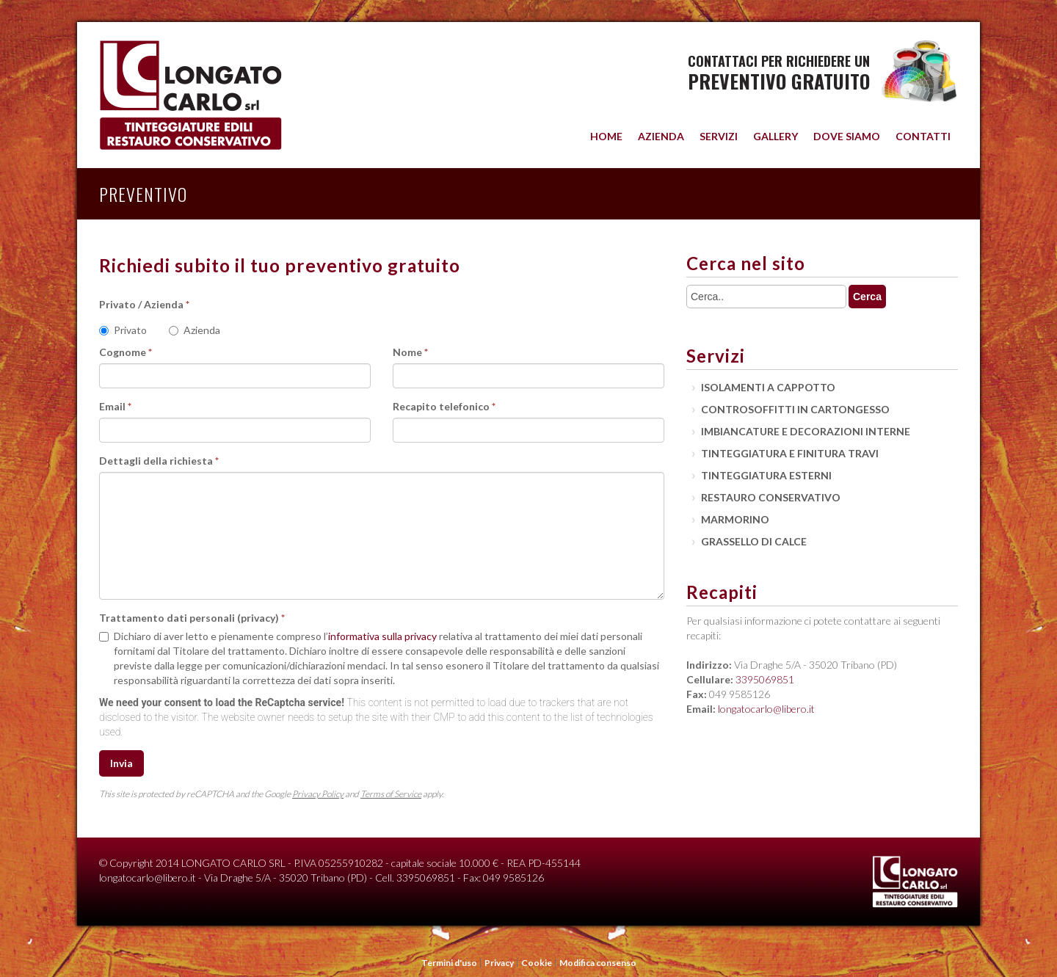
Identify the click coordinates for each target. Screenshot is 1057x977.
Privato (123, 330)
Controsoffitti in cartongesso (795, 409)
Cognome (125, 352)
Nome (410, 352)
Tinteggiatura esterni (766, 475)
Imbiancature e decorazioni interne (805, 431)
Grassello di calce (754, 541)
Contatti (923, 136)
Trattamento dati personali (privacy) (192, 617)
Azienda (661, 136)
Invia (121, 763)
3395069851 (764, 679)
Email (115, 406)
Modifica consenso (597, 962)
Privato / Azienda (144, 304)
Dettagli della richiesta (159, 460)
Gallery (775, 136)
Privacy (499, 962)
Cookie (537, 962)
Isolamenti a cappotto (768, 387)
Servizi (719, 136)
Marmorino (735, 519)
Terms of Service (390, 793)
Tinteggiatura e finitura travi (790, 453)
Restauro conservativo (770, 497)
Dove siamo (846, 136)
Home (606, 136)
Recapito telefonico (444, 406)
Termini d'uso (450, 962)
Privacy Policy (318, 793)
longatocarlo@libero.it (766, 708)
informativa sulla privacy (382, 636)
